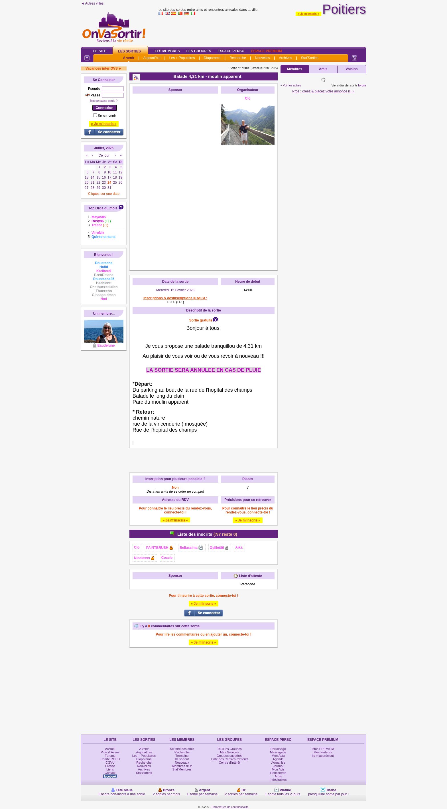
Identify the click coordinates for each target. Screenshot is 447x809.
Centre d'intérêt (229, 762)
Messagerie (278, 752)
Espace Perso (231, 51)
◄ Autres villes (92, 3)
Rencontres (278, 772)
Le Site (99, 51)
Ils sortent (182, 759)
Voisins (352, 69)
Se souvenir (107, 116)
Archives (285, 58)
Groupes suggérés (230, 755)
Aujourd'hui (151, 58)
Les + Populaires (182, 58)
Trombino (181, 755)
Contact (110, 772)
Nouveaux (182, 762)
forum (362, 85)
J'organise (278, 762)
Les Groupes (198, 51)
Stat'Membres (182, 769)
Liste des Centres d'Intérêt (229, 759)
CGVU (110, 762)
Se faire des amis (182, 749)
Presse (110, 766)
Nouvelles (262, 58)
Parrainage (278, 749)
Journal (278, 766)
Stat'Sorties (309, 58)
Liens (110, 769)
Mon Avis (278, 769)
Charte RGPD (110, 759)
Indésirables (278, 779)
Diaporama (212, 58)
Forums (110, 755)
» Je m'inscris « (308, 13)
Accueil (110, 749)
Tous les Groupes (229, 749)
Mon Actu (278, 755)
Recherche (237, 58)
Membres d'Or (182, 766)
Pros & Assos (110, 752)
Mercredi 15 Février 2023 (175, 290)
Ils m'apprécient (323, 755)
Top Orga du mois (102, 208)
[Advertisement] (175, 182)
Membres (294, 69)
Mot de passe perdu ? (104, 100)
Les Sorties (129, 51)
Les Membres (167, 51)
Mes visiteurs (323, 752)
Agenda (278, 759)
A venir (128, 58)
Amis (323, 69)
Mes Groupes (229, 752)
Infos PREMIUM (323, 749)
